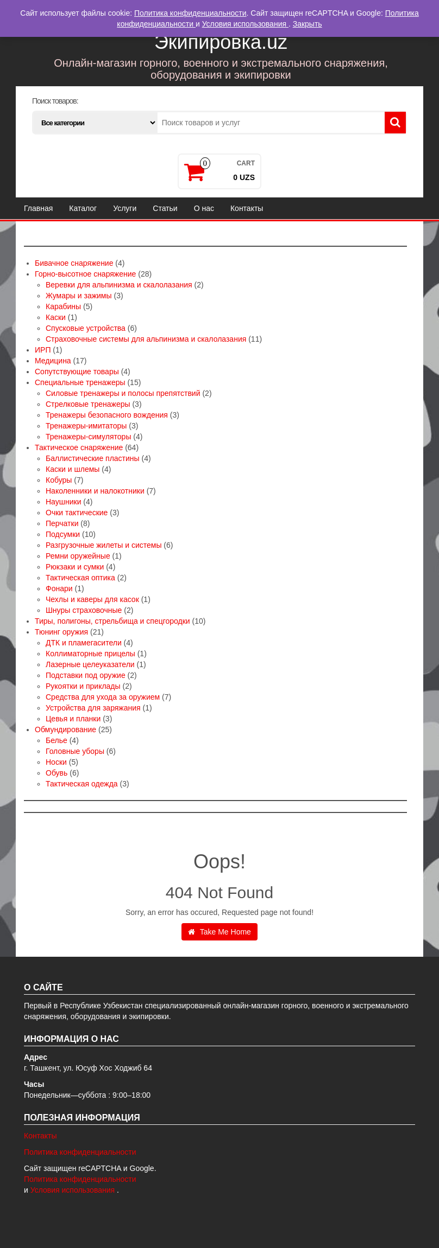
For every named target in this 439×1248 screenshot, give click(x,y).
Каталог (83, 208)
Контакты (246, 208)
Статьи (165, 208)
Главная (38, 208)
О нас (204, 208)
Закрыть (307, 24)
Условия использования (73, 1190)
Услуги (124, 208)
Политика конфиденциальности (80, 1152)
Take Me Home (219, 931)
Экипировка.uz (220, 42)
